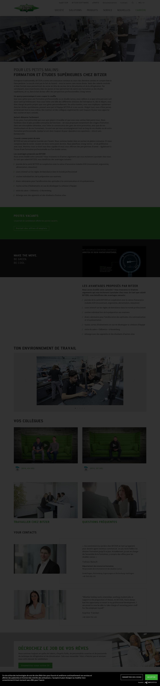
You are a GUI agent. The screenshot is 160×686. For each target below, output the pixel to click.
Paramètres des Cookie (131, 677)
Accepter (151, 677)
